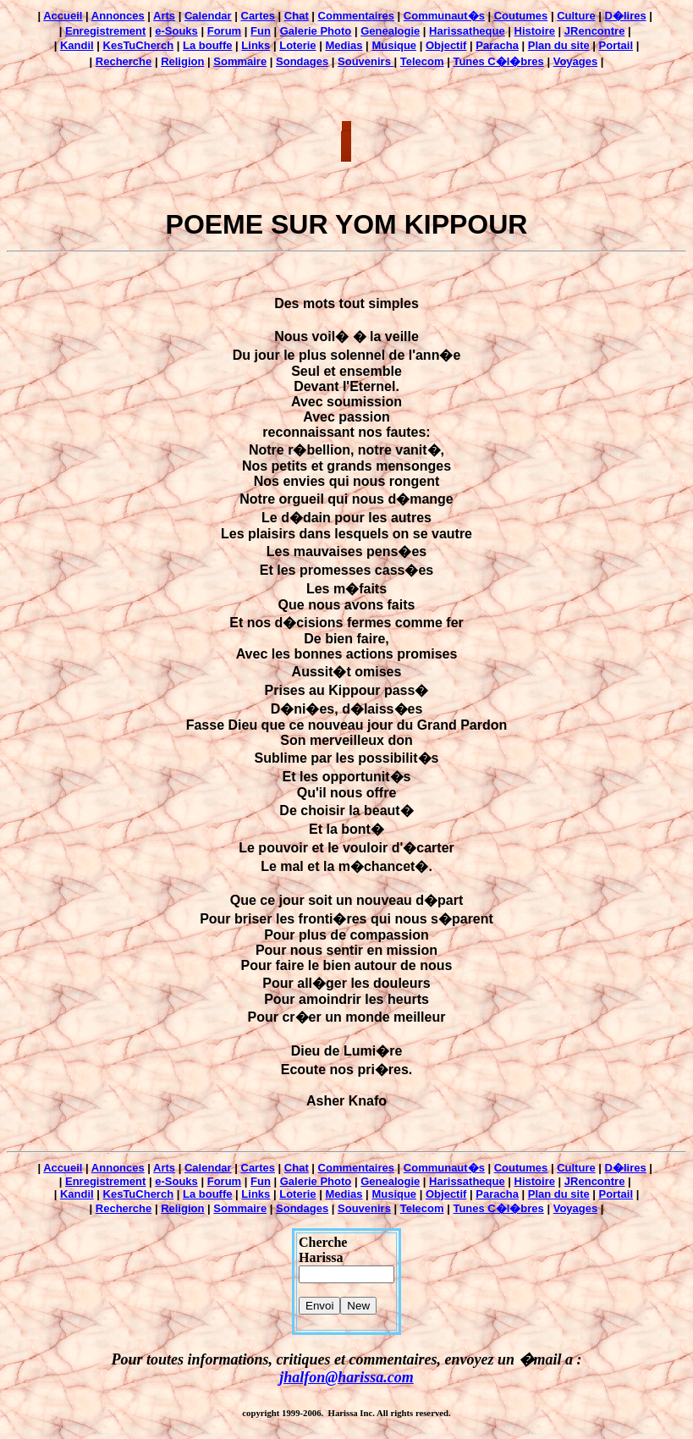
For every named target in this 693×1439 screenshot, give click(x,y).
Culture (576, 15)
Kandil (77, 45)
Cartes (258, 15)
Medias (343, 45)
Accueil (62, 15)
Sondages (302, 61)
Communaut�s (444, 15)
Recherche (123, 61)
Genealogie (390, 31)
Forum (224, 31)
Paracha (497, 45)
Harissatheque (467, 31)
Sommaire (240, 61)
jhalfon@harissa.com (346, 1377)
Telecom (422, 61)
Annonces (118, 15)
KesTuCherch (138, 45)
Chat (296, 15)
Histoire (534, 31)
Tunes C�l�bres (498, 61)
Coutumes (521, 15)
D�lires (625, 15)
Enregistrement (105, 31)
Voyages (575, 61)
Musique (393, 45)
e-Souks (176, 31)
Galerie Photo (316, 31)
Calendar (208, 15)
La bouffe (208, 45)
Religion (182, 61)
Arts (164, 15)
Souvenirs (365, 61)
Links (255, 45)
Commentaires (356, 15)
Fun (260, 31)
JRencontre (594, 31)
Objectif (446, 45)
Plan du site (559, 45)
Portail (616, 45)
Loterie (297, 45)
